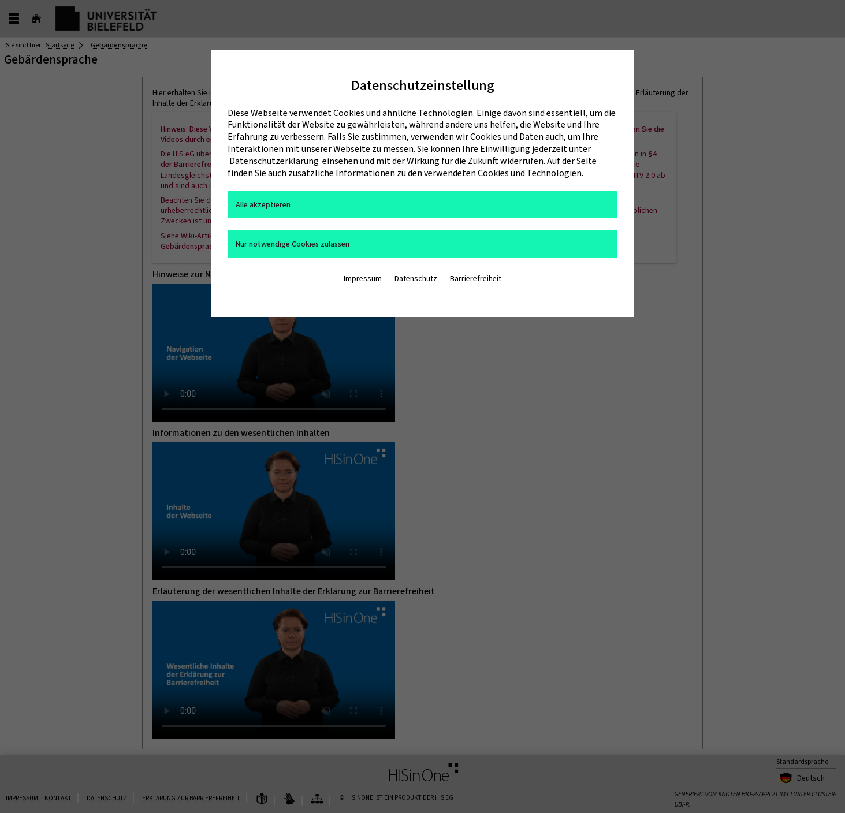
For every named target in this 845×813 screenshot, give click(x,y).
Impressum (363, 278)
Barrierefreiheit (475, 278)
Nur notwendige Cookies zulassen (292, 243)
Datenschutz (415, 278)
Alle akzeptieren (263, 204)
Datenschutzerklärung (274, 161)
